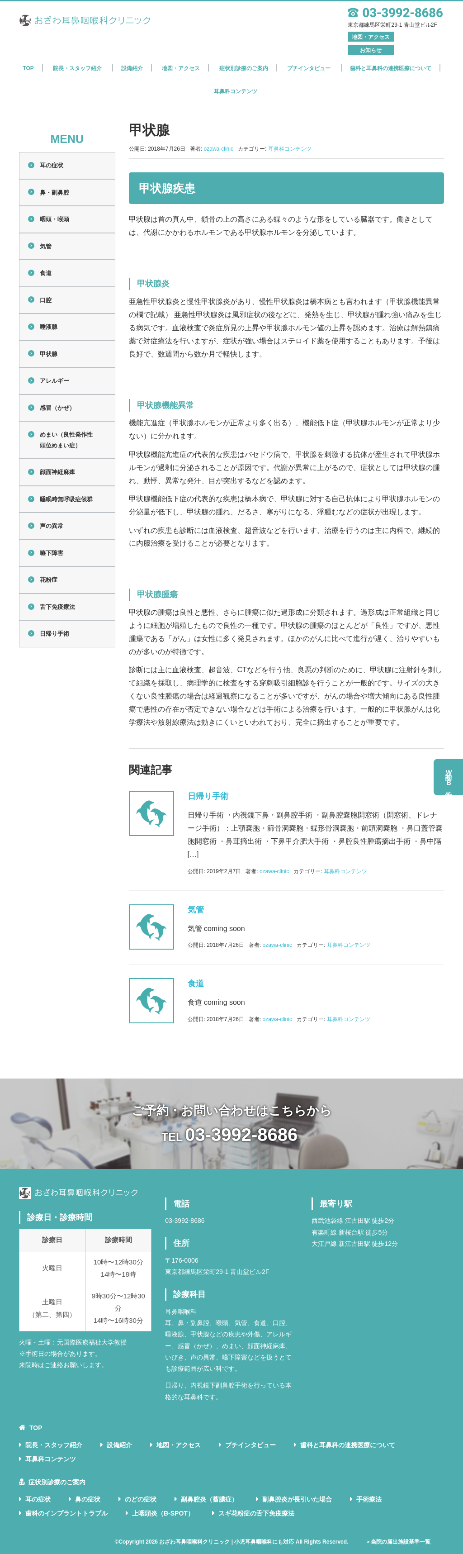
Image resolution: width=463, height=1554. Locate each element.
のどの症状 (140, 1499)
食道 (46, 273)
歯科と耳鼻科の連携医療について (390, 68)
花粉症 (48, 579)
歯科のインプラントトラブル (66, 1513)
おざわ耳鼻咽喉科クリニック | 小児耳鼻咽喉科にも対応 (226, 1542)
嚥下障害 (51, 553)
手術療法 (369, 1499)
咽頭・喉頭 (54, 219)
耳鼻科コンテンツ (235, 91)
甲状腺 (48, 354)
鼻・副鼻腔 (54, 192)
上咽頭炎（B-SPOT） (163, 1513)
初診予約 (449, 777)
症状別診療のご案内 (56, 1482)
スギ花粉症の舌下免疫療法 (256, 1513)
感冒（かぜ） (57, 407)
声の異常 (51, 526)
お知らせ (371, 50)
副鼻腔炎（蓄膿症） (209, 1499)
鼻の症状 (87, 1499)
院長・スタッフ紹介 (77, 68)
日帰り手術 (54, 633)
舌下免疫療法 (57, 607)
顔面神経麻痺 (57, 472)
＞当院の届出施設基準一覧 (397, 1542)
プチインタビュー (309, 68)
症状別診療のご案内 (243, 68)
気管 (46, 246)
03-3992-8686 (241, 1135)
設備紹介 (132, 68)
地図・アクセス (371, 37)
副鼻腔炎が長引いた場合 (297, 1499)
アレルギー (54, 380)
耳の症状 (51, 165)
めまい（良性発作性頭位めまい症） (66, 440)
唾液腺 (48, 326)
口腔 (46, 300)
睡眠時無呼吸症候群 (66, 499)
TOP (28, 68)
